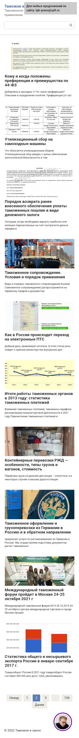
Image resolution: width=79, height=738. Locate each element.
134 (67, 698)
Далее (39, 705)
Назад (14, 698)
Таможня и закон (20, 6)
